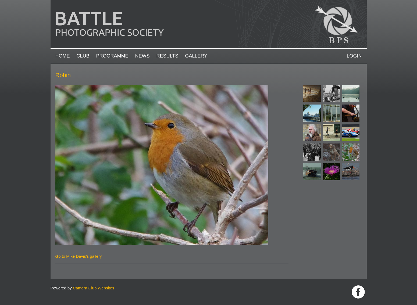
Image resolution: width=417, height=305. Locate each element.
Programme (112, 56)
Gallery (196, 56)
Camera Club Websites (93, 288)
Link (358, 292)
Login (354, 56)
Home (62, 56)
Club (83, 56)
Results (167, 56)
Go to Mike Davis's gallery (78, 256)
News (142, 56)
